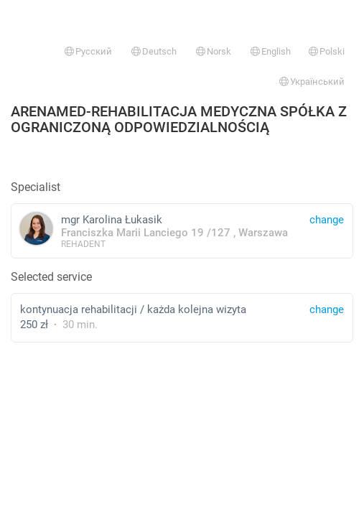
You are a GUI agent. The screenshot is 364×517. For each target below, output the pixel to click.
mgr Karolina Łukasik (182, 231)
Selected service (51, 277)
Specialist (35, 187)
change (326, 309)
